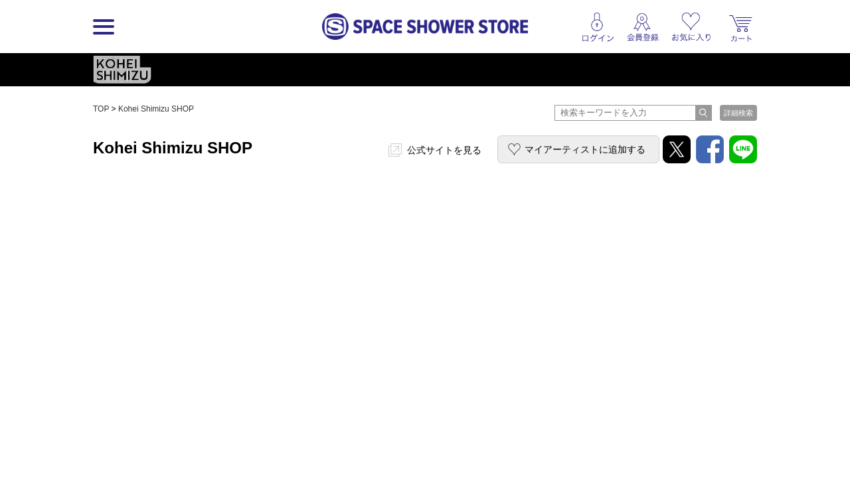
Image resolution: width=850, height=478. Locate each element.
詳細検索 (738, 113)
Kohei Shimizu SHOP (156, 109)
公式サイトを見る (444, 150)
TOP (101, 109)
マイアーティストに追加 (585, 149)
